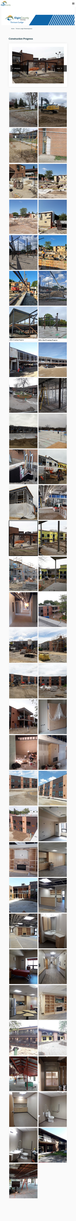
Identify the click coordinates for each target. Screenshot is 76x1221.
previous (17, 68)
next (58, 68)
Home (12, 28)
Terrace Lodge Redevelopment (24, 28)
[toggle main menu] (73, 3)
